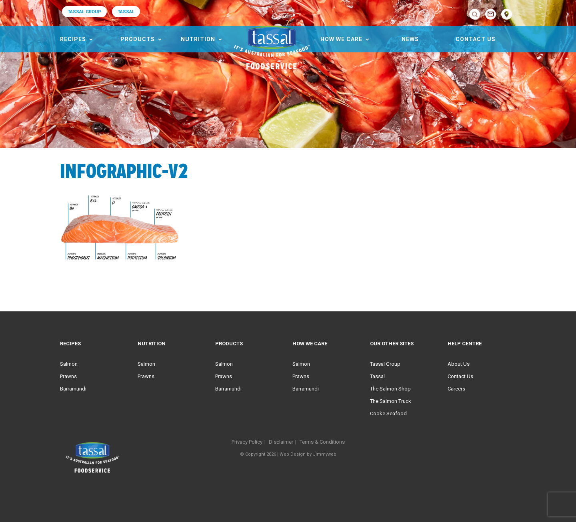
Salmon (69, 364)
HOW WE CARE (341, 39)
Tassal (377, 376)
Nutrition (198, 39)
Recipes (73, 39)
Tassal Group (385, 364)
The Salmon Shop (390, 389)
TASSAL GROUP (84, 11)
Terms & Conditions (322, 442)
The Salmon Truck (390, 401)
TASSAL (126, 11)
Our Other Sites (392, 344)
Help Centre (465, 344)
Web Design (293, 454)
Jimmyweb (324, 454)
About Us (459, 364)
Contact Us (476, 39)
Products (137, 39)
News (410, 39)
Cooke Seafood (388, 413)
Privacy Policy (247, 442)
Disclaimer (281, 442)
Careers (456, 389)
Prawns (68, 376)
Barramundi (73, 389)
